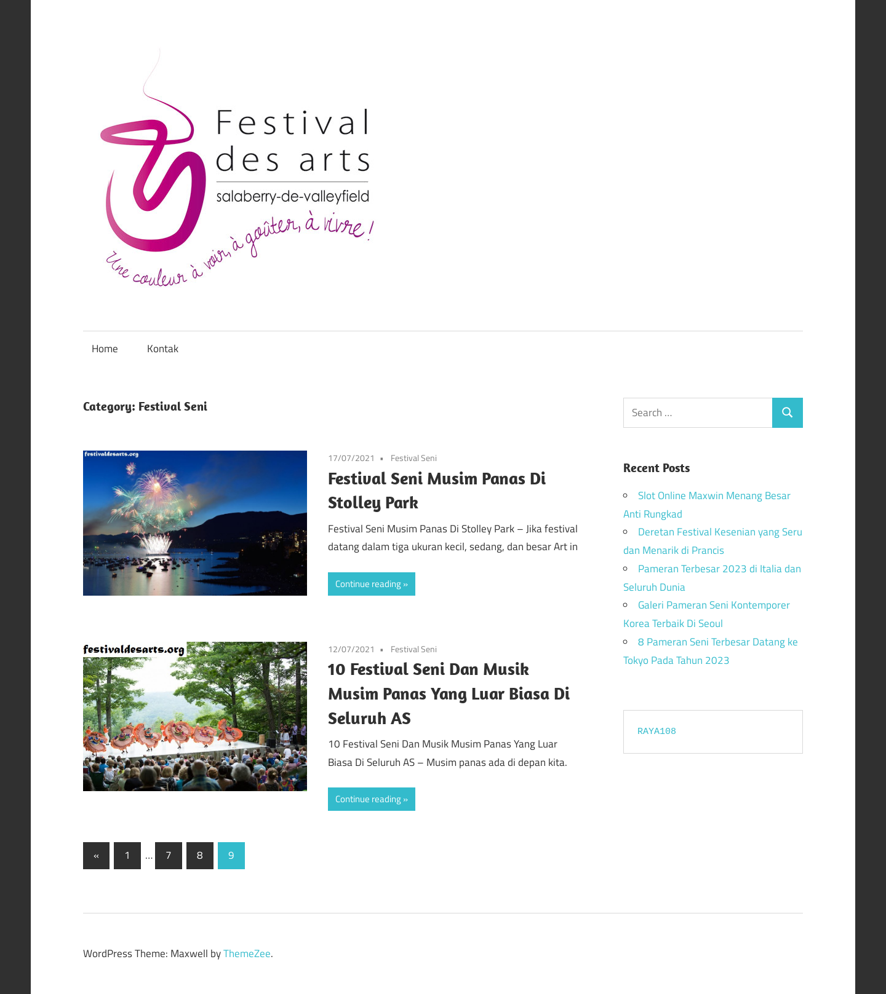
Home (105, 349)
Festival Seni (414, 457)
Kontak (162, 349)
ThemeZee (247, 953)
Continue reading (368, 584)
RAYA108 (656, 732)
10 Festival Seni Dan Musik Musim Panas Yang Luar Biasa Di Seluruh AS (449, 693)
